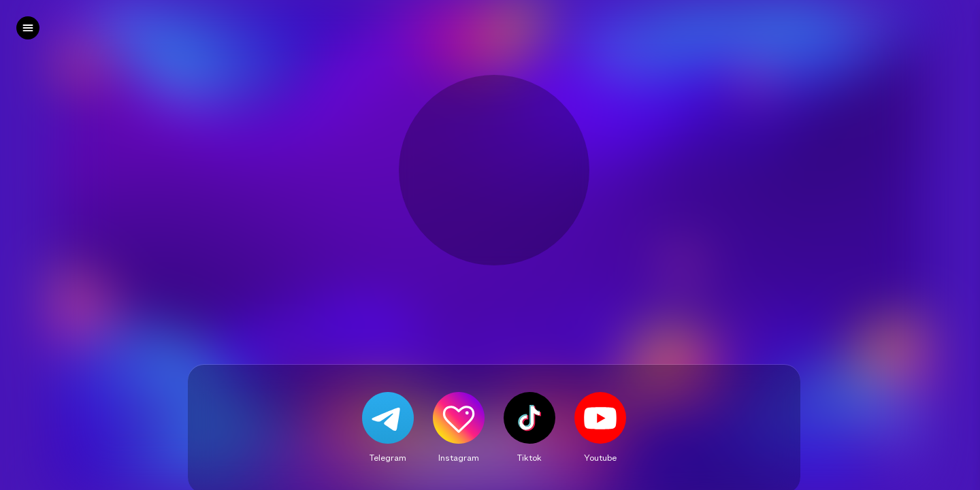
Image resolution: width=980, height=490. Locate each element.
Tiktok (529, 457)
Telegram (388, 457)
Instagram (458, 457)
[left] (27, 27)
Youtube (600, 457)
